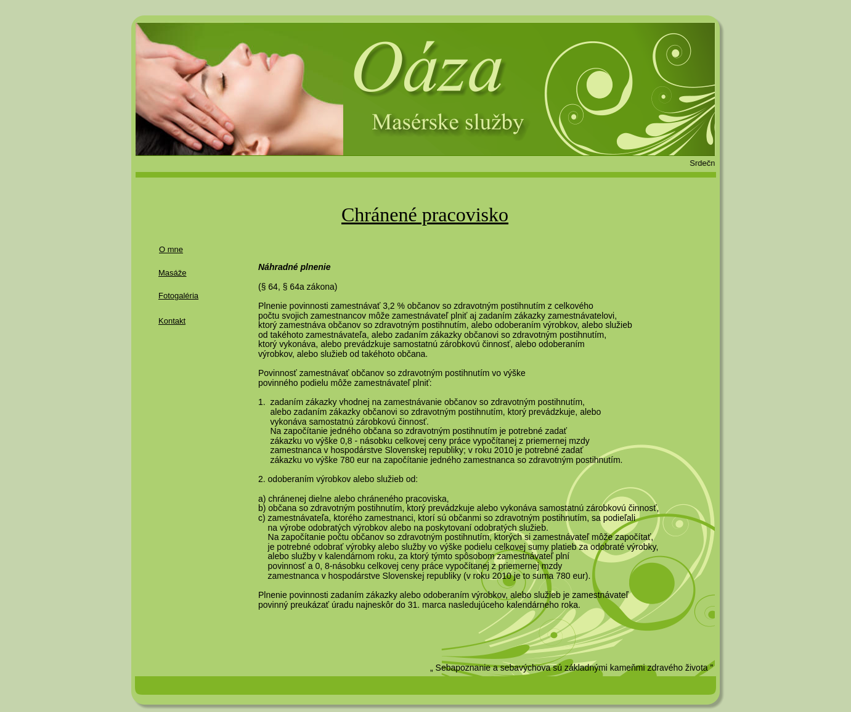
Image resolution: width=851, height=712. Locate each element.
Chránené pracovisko (424, 215)
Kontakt (171, 320)
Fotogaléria (178, 295)
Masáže (172, 272)
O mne (171, 249)
